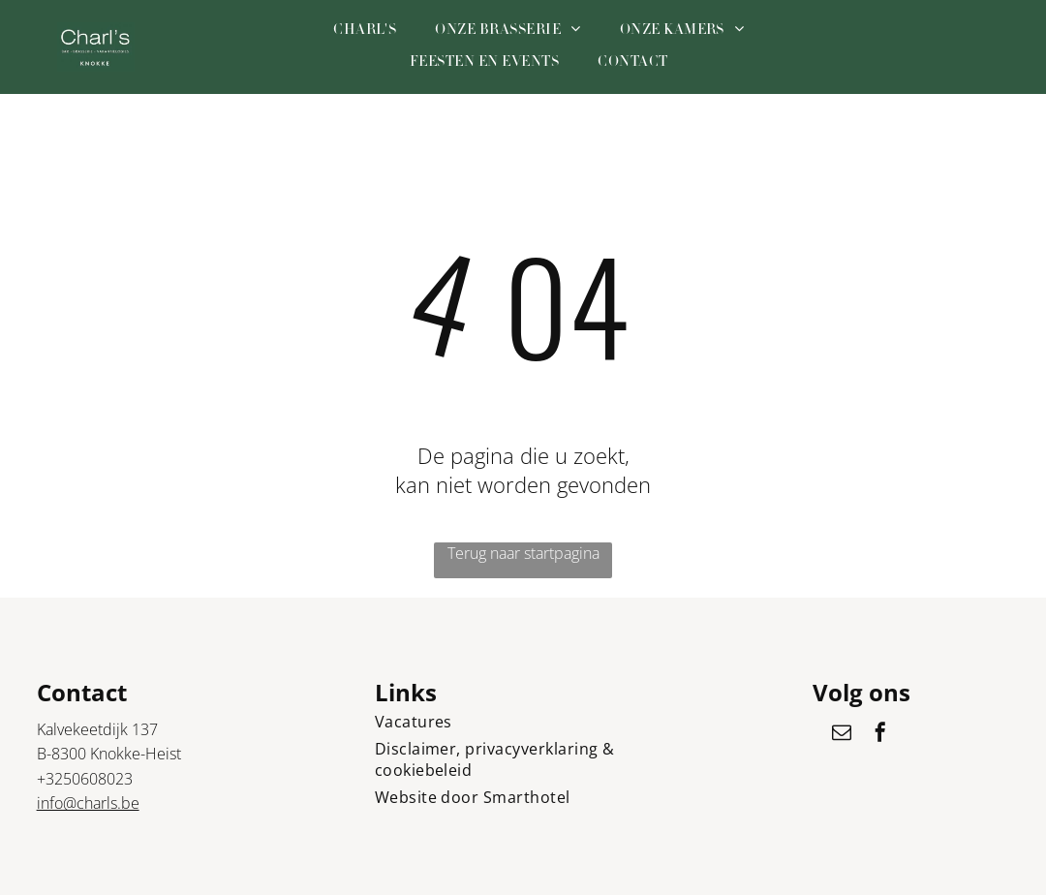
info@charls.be (88, 803)
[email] (841, 735)
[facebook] (880, 735)
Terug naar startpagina (523, 553)
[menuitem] (364, 30)
